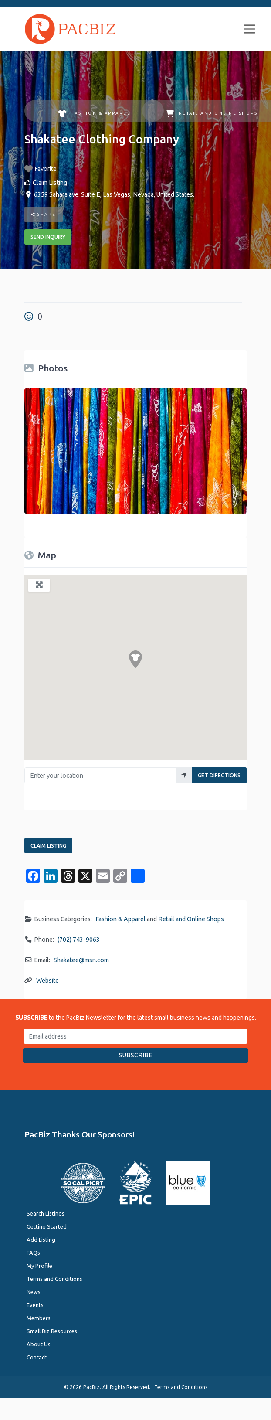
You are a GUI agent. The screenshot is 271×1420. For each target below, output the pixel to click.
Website (47, 980)
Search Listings (45, 1213)
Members (39, 1318)
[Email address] (135, 1036)
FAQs (33, 1253)
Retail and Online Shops (211, 113)
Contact (37, 1357)
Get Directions (219, 775)
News (34, 1292)
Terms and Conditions (54, 1279)
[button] (135, 659)
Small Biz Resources (52, 1331)
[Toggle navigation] (249, 29)
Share (43, 214)
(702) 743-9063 (79, 939)
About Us (39, 1344)
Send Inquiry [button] (47, 237)
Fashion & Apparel (94, 113)
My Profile (39, 1266)
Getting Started (47, 1226)
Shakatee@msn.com (81, 960)
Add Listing (41, 1239)
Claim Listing (50, 182)
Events (35, 1305)
